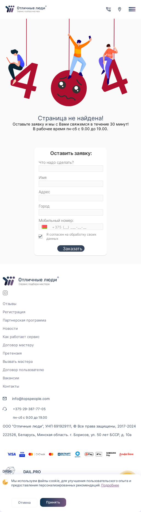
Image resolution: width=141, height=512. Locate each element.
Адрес (44, 191)
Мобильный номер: (56, 220)
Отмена (24, 502)
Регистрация (14, 312)
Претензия (12, 353)
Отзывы (9, 303)
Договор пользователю (23, 369)
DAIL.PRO (32, 471)
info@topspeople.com (31, 398)
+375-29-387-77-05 (29, 409)
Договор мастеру (18, 345)
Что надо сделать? (56, 162)
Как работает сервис (21, 336)
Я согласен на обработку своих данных (71, 236)
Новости (10, 328)
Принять (53, 502)
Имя (43, 177)
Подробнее (110, 485)
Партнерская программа (24, 320)
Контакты (11, 386)
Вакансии (11, 378)
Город (44, 206)
